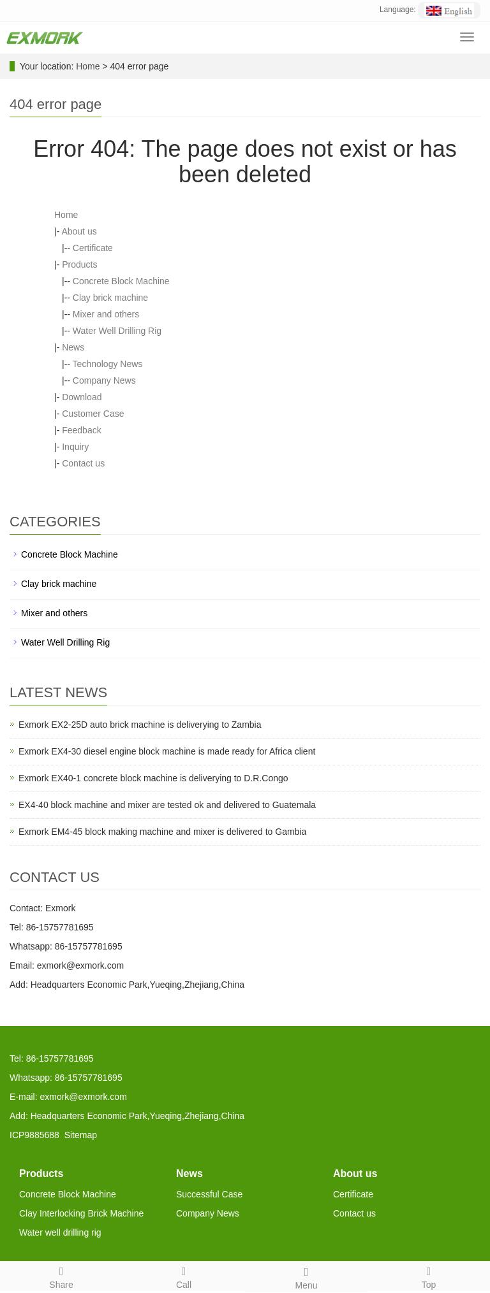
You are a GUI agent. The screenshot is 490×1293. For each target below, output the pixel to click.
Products (79, 264)
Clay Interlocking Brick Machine (81, 1213)
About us (78, 231)
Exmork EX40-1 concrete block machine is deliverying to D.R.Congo (153, 778)
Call (183, 1276)
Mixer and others (106, 314)
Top (429, 1276)
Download (81, 397)
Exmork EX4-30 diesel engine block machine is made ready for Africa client (167, 751)
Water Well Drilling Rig (117, 331)
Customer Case (93, 413)
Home (88, 66)
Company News (104, 380)
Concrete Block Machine (121, 281)
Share (61, 1276)
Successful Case (209, 1194)
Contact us (83, 463)
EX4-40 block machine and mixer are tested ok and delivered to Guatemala (167, 805)
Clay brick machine (110, 298)
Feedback (81, 430)
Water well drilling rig (60, 1232)
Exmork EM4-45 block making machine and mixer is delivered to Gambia (162, 832)
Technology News (108, 364)
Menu (306, 1276)
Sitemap (80, 1135)
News (73, 347)
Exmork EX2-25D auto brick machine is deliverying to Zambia (140, 724)
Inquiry (75, 447)
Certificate (93, 248)
